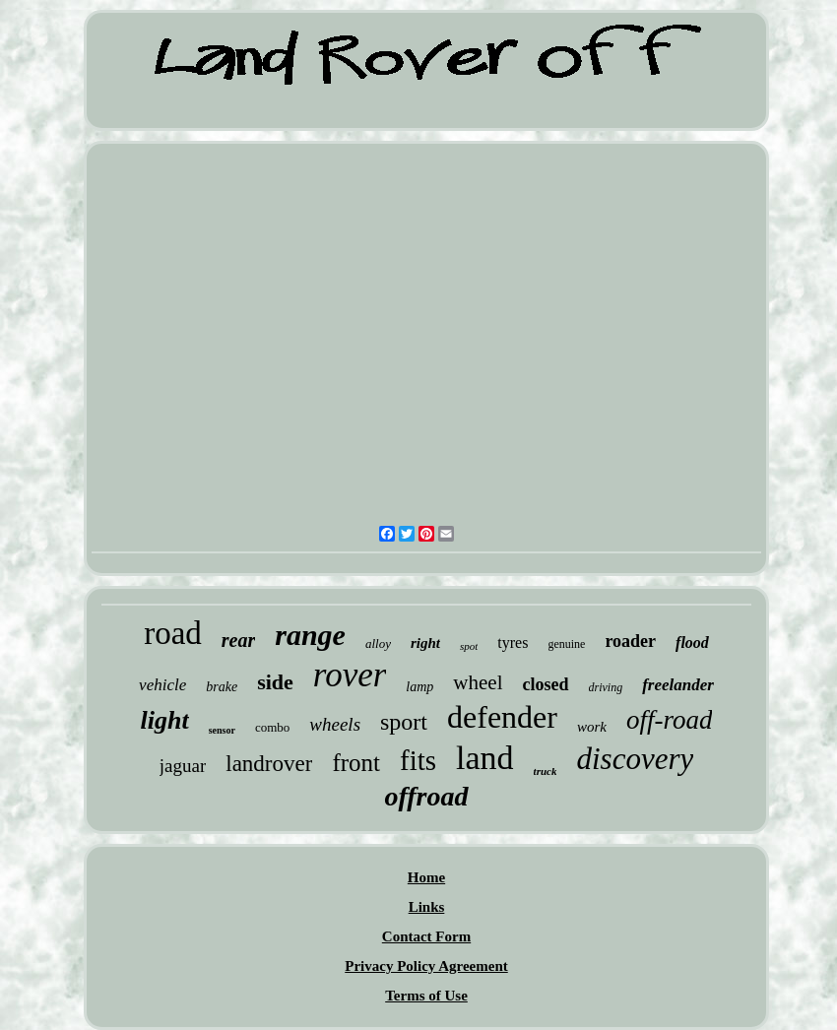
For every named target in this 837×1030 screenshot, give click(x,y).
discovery (634, 758)
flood (692, 642)
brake (221, 686)
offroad (426, 796)
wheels (334, 724)
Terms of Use (426, 995)
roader (630, 641)
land (485, 758)
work (592, 727)
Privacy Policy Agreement (426, 966)
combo (272, 727)
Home (426, 877)
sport (403, 722)
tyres (512, 642)
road (173, 633)
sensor (222, 730)
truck (545, 771)
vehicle (162, 685)
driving (606, 687)
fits (418, 760)
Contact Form (426, 936)
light (165, 720)
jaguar (183, 765)
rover (350, 675)
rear (238, 640)
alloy (378, 643)
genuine (566, 644)
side (275, 682)
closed (546, 684)
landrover (268, 763)
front (356, 762)
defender (502, 717)
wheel (477, 682)
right (425, 643)
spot (469, 646)
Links (427, 907)
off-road (669, 720)
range (310, 634)
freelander (678, 685)
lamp (419, 686)
